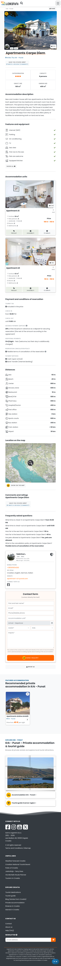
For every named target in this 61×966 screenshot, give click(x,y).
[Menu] (58, 3)
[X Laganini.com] (25, 827)
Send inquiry (30, 657)
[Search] (22, 3)
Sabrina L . (13, 45)
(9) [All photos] (52, 263)
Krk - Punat (9, 9)
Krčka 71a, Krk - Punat (14, 58)
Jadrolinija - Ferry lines (14, 871)
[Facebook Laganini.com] (7, 827)
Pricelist (14, 232)
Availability (30, 232)
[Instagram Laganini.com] (13, 827)
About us (8, 927)
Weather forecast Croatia (15, 861)
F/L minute (47, 232)
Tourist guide (10, 896)
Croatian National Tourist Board (17, 864)
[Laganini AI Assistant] (55, 961)
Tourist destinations (13, 892)
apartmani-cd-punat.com (17, 578)
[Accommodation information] (27, 719)
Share (52, 8)
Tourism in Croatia (12, 878)
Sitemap (27, 848)
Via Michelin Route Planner (15, 875)
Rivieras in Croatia (12, 906)
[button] (30, 463)
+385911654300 (13, 567)
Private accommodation (15, 903)
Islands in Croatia (12, 910)
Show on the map (16, 485)
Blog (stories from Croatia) (15, 899)
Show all (11, 166)
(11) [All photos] (53, 46)
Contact (8, 923)
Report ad (30, 667)
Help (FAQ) (9, 930)
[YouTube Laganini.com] (19, 827)
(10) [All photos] (51, 205)
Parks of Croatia (11, 868)
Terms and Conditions (14, 848)
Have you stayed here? (17, 63)
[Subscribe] (53, 940)
